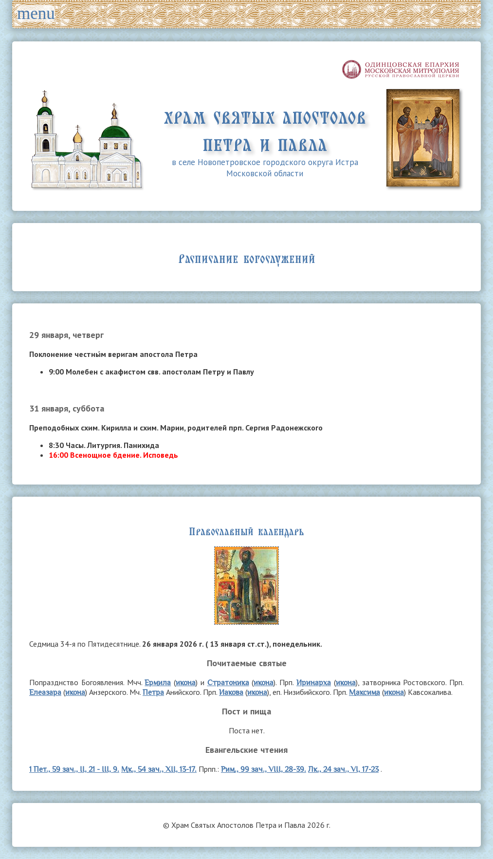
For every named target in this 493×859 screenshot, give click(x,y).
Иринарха (313, 682)
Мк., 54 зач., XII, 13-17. (159, 769)
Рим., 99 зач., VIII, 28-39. (263, 769)
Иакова (231, 692)
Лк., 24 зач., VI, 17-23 (343, 769)
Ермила (158, 682)
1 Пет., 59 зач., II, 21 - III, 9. (74, 769)
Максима (364, 692)
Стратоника (228, 682)
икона (186, 682)
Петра (153, 692)
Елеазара (45, 692)
